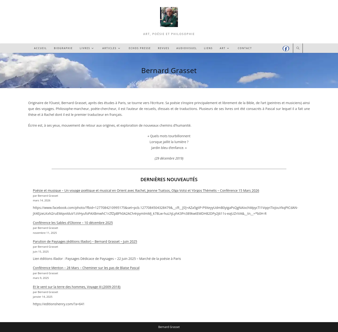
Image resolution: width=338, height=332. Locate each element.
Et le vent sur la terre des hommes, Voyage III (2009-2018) (76, 287)
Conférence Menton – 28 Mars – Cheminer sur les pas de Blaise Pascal (86, 268)
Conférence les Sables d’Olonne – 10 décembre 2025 (73, 222)
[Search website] (298, 48)
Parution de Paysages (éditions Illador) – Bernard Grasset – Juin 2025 (85, 241)
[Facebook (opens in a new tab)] (286, 48)
